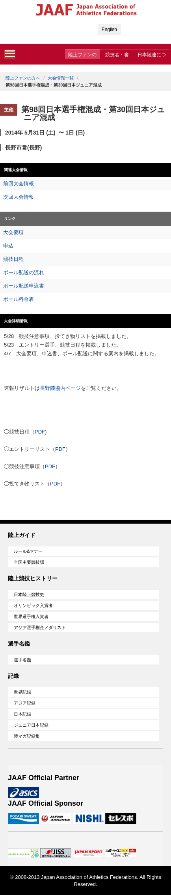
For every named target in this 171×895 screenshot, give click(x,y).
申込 (8, 246)
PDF (40, 432)
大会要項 (13, 232)
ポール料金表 (18, 299)
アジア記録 (24, 703)
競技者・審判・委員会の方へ (117, 55)
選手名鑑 (22, 659)
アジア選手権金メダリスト (40, 627)
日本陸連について (152, 55)
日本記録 (22, 714)
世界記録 (22, 692)
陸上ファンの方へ (82, 55)
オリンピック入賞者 (33, 605)
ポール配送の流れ (23, 272)
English (109, 29)
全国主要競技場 (29, 562)
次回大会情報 (18, 197)
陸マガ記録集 (27, 736)
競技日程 (13, 259)
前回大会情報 (18, 183)
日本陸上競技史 (29, 594)
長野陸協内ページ (60, 388)
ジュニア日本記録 (31, 725)
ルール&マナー (28, 551)
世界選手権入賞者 (31, 616)
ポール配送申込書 (23, 286)
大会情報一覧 (61, 78)
